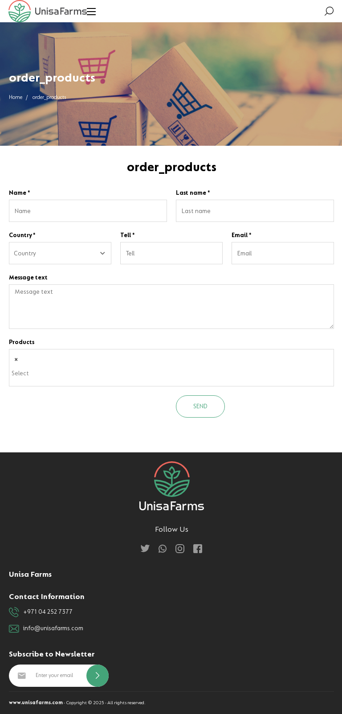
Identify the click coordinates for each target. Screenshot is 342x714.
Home (15, 97)
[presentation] (76, 412)
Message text (28, 277)
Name (19, 193)
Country (22, 235)
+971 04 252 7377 (41, 612)
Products (21, 342)
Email (242, 235)
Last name (193, 193)
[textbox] (174, 373)
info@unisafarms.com (46, 628)
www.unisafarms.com (36, 702)
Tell (127, 235)
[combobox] (60, 253)
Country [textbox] (25, 253)
